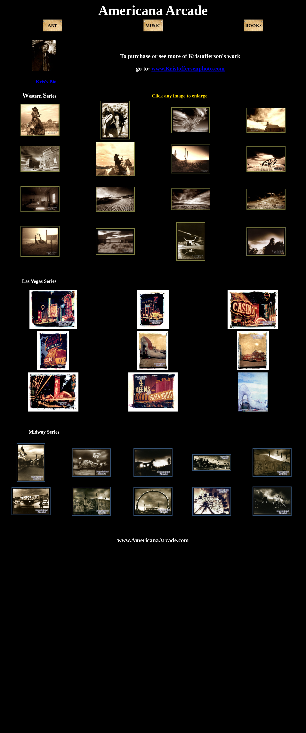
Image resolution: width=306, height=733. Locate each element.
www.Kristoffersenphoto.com (188, 68)
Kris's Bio (46, 81)
